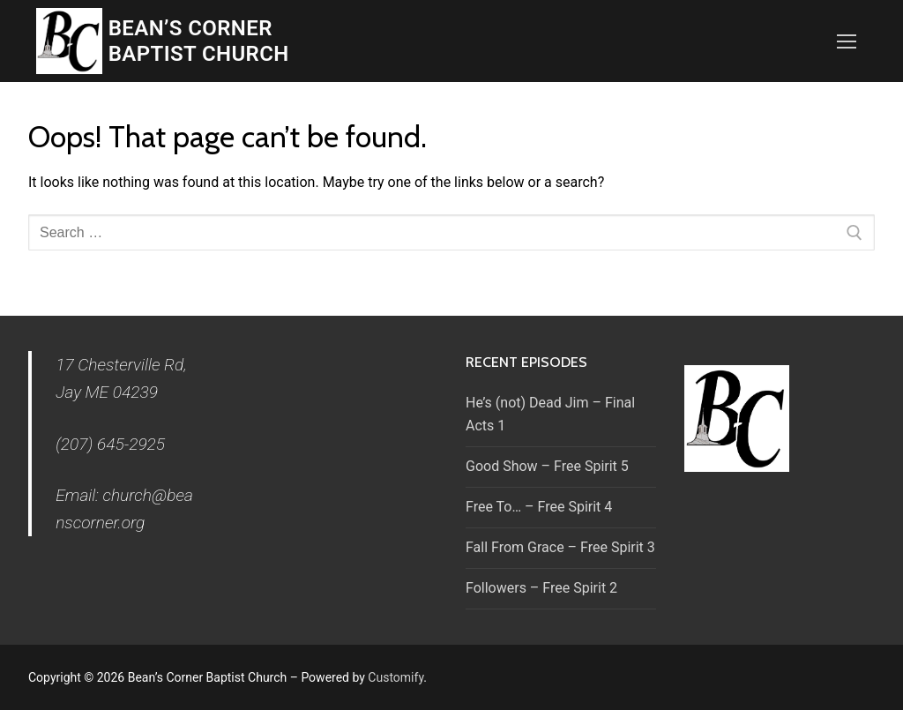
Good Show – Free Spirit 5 (547, 466)
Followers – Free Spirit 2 (541, 587)
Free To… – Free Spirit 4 (539, 506)
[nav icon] (846, 41)
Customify (395, 677)
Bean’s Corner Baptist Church (198, 41)
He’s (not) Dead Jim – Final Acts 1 (550, 414)
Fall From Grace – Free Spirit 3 (560, 547)
